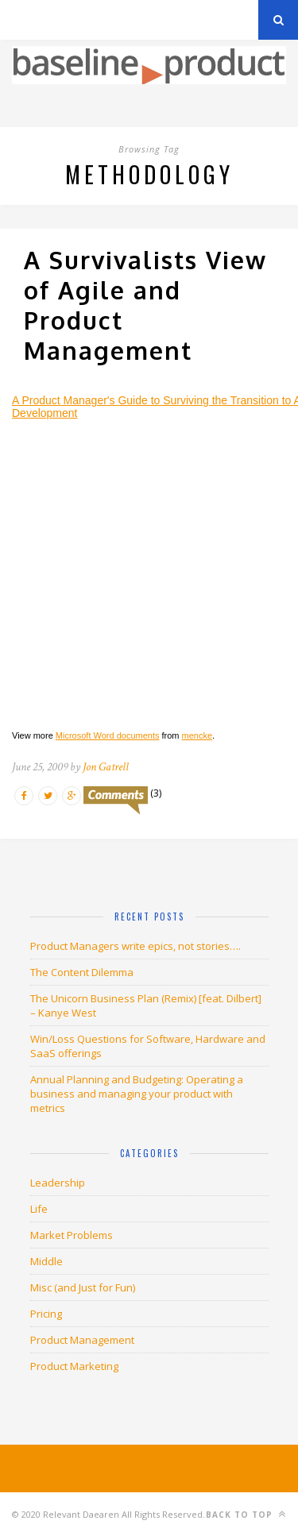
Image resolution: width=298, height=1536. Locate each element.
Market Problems (71, 1235)
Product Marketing (74, 1366)
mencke (197, 735)
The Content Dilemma (82, 972)
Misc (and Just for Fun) (82, 1287)
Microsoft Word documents (108, 735)
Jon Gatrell (106, 766)
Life (39, 1209)
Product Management (82, 1340)
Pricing (46, 1313)
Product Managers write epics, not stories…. (135, 946)
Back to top (246, 1514)
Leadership (57, 1182)
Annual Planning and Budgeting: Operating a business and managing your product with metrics (136, 1093)
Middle (46, 1261)
